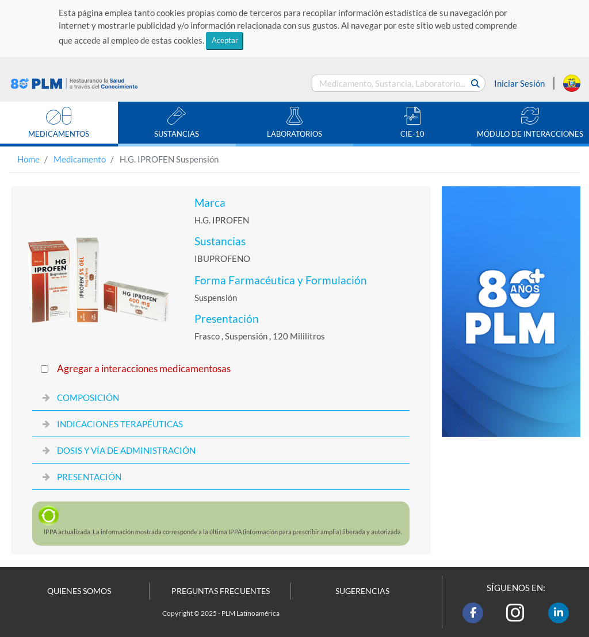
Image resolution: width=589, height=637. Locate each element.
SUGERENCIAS (362, 591)
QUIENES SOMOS (79, 591)
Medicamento (79, 159)
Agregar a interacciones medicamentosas (144, 369)
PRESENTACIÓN (89, 477)
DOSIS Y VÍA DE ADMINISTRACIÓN (126, 450)
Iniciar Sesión (519, 83)
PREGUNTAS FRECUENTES (220, 591)
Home (28, 159)
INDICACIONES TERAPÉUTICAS (120, 424)
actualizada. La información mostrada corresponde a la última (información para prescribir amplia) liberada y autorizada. (223, 531)
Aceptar (225, 40)
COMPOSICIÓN (88, 397)
